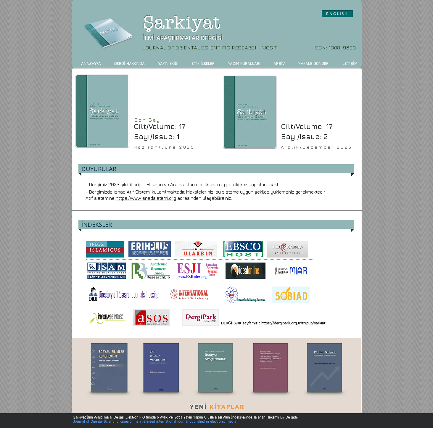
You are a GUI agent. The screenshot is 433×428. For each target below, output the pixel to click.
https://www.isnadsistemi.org (146, 198)
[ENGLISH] (337, 13)
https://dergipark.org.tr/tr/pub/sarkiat (293, 323)
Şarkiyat (181, 22)
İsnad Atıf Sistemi (132, 191)
